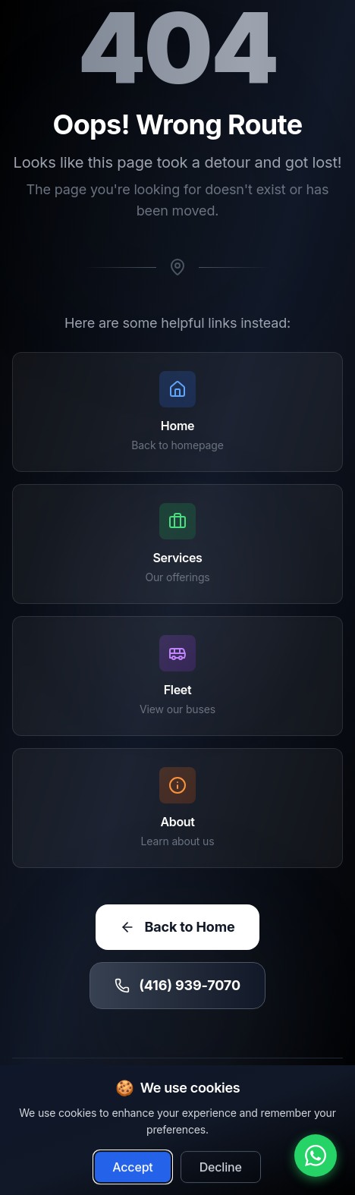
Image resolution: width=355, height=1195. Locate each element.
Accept (132, 1174)
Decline (220, 1174)
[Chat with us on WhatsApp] (315, 1155)
